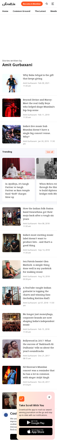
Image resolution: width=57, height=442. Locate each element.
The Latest (40, 11)
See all (50, 151)
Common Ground (21, 11)
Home (5, 11)
